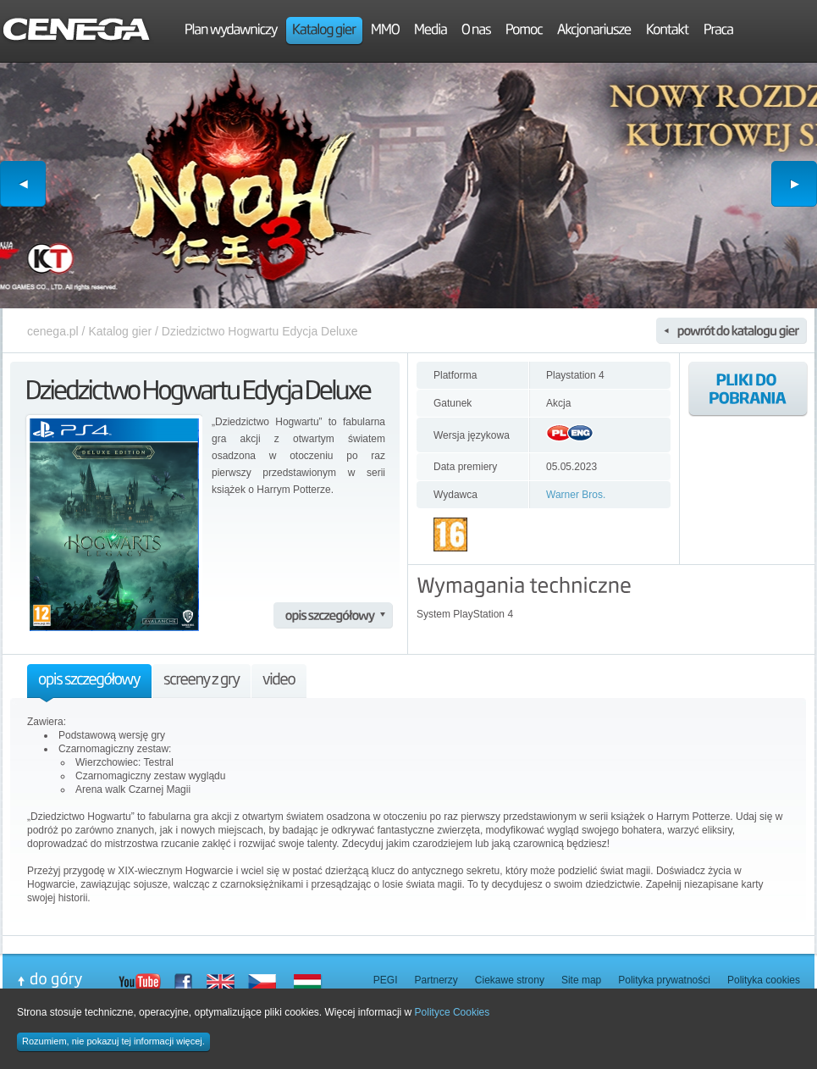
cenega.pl (53, 331)
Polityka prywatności (664, 980)
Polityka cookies (763, 980)
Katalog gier (120, 331)
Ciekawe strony (509, 980)
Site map (581, 980)
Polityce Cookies (452, 1012)
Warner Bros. (575, 495)
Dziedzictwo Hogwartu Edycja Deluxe (260, 331)
